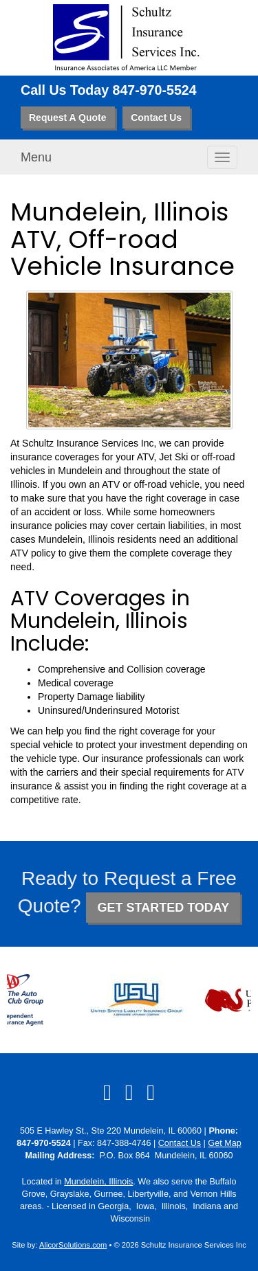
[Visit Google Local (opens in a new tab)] (151, 1092)
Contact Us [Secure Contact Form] (179, 1143)
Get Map (224, 1143)
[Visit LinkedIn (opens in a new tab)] (129, 1092)
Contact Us (156, 117)
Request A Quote (68, 117)
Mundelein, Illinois (98, 1181)
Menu (36, 157)
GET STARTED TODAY (163, 907)
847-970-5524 (155, 90)
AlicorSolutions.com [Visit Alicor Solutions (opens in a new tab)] (73, 1245)
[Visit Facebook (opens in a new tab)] (107, 1092)
